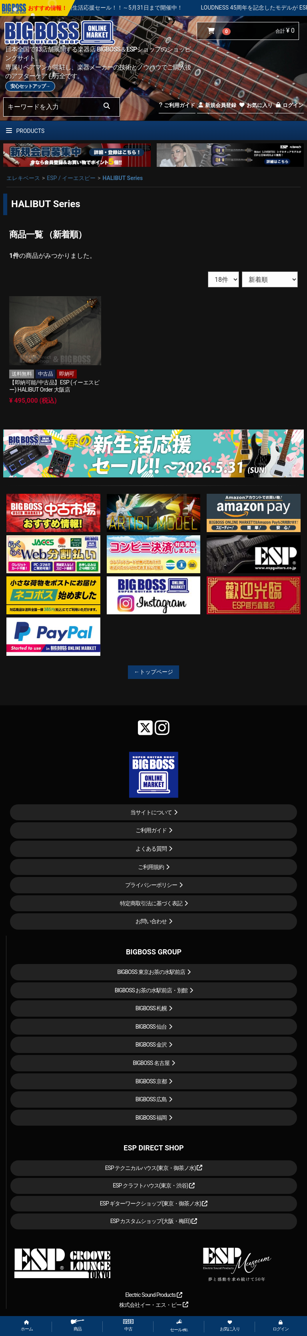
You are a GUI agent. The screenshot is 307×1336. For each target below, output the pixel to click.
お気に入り (255, 105)
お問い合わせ (151, 921)
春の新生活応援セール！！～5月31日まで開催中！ (145, 7)
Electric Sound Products (153, 1295)
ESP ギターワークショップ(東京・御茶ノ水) (154, 1203)
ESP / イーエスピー (71, 178)
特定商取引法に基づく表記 (151, 903)
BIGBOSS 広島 (151, 1099)
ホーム (27, 1326)
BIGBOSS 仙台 (151, 1026)
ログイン (289, 105)
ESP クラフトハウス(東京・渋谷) (154, 1185)
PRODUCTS (25, 131)
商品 (77, 1325)
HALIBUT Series (122, 178)
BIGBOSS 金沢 (151, 1044)
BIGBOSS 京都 (151, 1081)
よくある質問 (151, 848)
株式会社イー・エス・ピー (153, 1305)
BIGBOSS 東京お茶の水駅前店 (151, 972)
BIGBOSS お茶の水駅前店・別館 (151, 990)
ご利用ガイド (177, 105)
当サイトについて (151, 812)
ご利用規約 (151, 867)
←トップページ (153, 672)
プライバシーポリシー (151, 885)
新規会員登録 (216, 105)
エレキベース (23, 178)
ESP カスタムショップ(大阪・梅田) (153, 1221)
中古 (128, 1325)
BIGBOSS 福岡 (151, 1117)
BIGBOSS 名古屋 (151, 1063)
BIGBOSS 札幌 (151, 1008)
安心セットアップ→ (30, 86)
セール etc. (179, 1325)
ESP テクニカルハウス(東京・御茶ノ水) (154, 1168)
